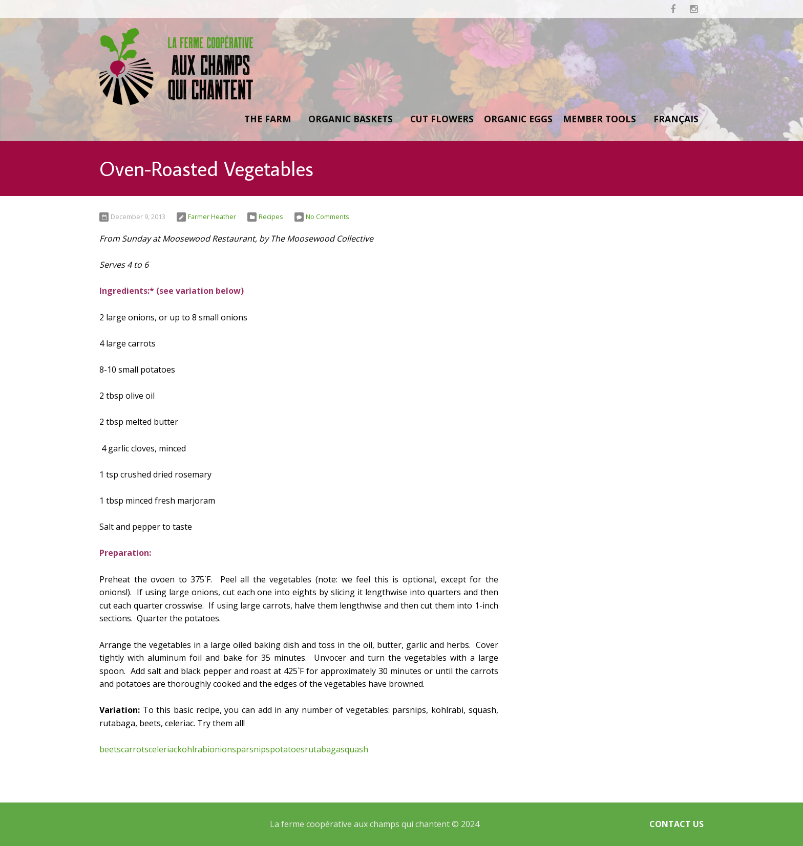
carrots (135, 749)
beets (110, 749)
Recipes (271, 216)
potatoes (287, 749)
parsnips (253, 749)
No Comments (327, 216)
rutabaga (323, 749)
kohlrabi (193, 749)
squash (354, 749)
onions (222, 749)
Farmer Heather (212, 216)
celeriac (163, 749)
